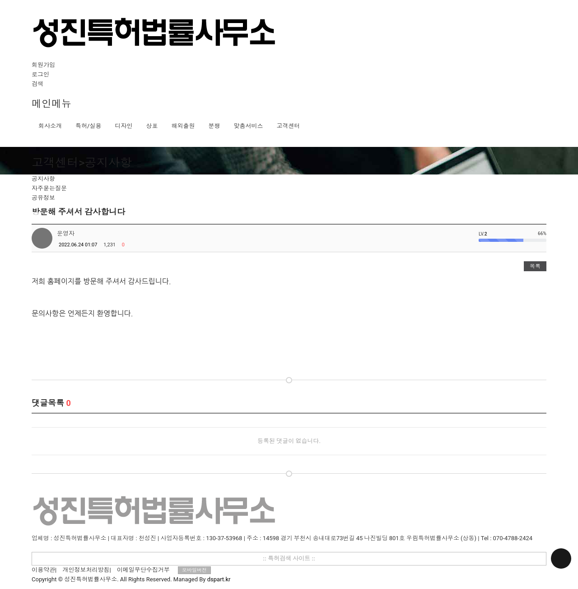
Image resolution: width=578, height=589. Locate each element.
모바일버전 (194, 570)
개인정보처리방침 (85, 569)
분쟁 (214, 126)
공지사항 (43, 178)
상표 (152, 126)
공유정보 (43, 197)
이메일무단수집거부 (143, 569)
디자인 (123, 126)
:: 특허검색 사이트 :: (289, 558)
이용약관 (43, 569)
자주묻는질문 (49, 188)
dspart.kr (219, 579)
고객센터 (288, 126)
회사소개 (50, 126)
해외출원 (183, 126)
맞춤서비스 (248, 126)
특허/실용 (88, 126)
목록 (535, 266)
